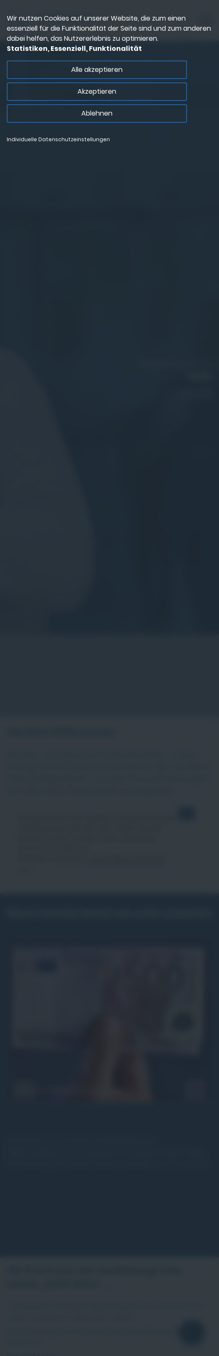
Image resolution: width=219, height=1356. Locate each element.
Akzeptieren (96, 91)
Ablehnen (96, 113)
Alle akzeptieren (97, 69)
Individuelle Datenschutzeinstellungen (58, 139)
